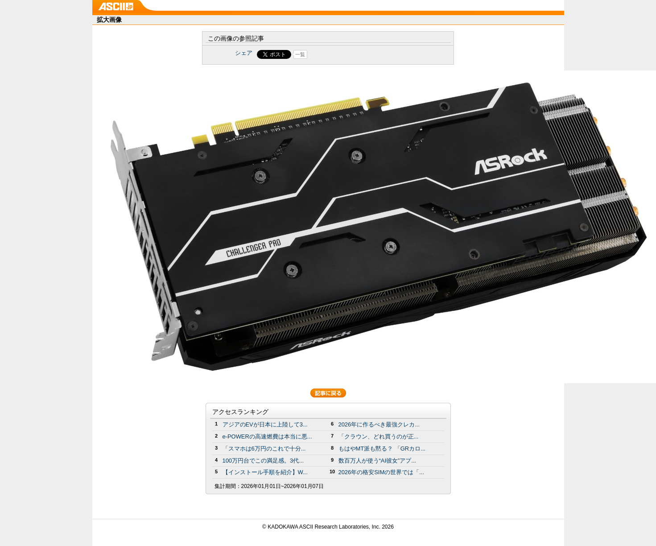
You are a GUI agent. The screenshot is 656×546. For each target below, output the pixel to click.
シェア (243, 53)
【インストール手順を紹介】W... (265, 472)
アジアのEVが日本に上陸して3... (265, 424)
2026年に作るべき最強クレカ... (379, 424)
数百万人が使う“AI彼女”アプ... (377, 460)
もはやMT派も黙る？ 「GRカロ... (381, 448)
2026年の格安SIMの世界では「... (381, 472)
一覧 (300, 54)
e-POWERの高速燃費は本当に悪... (267, 436)
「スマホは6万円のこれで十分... (264, 448)
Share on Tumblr (361, 54)
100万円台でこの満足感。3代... (263, 460)
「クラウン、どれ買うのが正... (378, 436)
